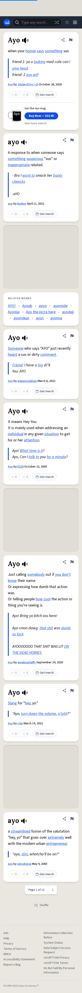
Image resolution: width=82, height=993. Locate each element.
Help (6, 938)
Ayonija (13, 312)
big (40, 365)
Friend (17, 365)
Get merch (44, 95)
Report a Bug (12, 964)
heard (12, 354)
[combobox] (37, 22)
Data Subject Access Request (57, 950)
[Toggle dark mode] (67, 22)
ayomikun (21, 318)
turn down (29, 713)
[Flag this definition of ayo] (71, 140)
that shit (46, 628)
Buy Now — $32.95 (41, 116)
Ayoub (27, 306)
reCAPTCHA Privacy (56, 957)
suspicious (34, 159)
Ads (6, 933)
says (40, 51)
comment (48, 354)
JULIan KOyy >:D (27, 84)
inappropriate (19, 165)
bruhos (21, 203)
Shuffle (41, 905)
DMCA (7, 954)
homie (31, 51)
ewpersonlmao (27, 381)
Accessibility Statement (19, 959)
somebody (36, 574)
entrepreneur (56, 843)
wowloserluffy (26, 662)
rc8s (20, 723)
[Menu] (75, 22)
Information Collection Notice (58, 935)
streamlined (20, 831)
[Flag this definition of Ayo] (70, 39)
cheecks (18, 181)
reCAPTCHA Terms (56, 963)
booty (57, 175)
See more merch (35, 123)
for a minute (56, 457)
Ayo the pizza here (41, 312)
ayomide (60, 306)
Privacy (8, 943)
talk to (34, 457)
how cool (43, 599)
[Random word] (56, 22)
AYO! (12, 306)
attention (31, 440)
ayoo (43, 306)
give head (20, 68)
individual (15, 434)
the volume (47, 713)
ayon (40, 318)
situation (51, 434)
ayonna (56, 318)
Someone (15, 348)
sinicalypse (24, 864)
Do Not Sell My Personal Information (59, 970)
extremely (56, 837)
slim (24, 854)
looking (39, 62)
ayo (10, 203)
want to (28, 175)
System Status (53, 943)
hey (27, 703)
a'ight (62, 713)
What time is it (31, 450)
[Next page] (52, 889)
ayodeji (68, 312)
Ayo (10, 84)
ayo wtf (32, 74)
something (54, 51)
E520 (20, 466)
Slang (12, 703)
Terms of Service (14, 949)
